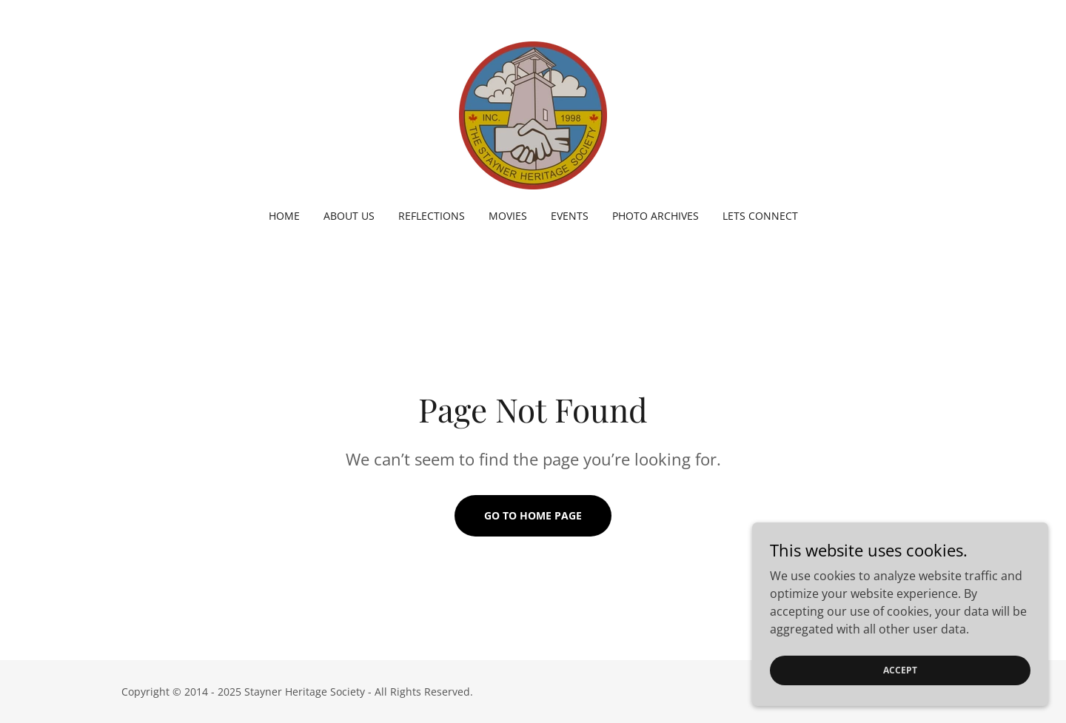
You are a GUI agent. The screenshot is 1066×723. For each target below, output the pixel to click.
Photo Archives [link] (655, 216)
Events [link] (570, 216)
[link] (533, 114)
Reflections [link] (431, 216)
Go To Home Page (533, 515)
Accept (900, 690)
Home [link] (284, 216)
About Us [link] (349, 216)
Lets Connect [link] (760, 216)
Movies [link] (508, 216)
